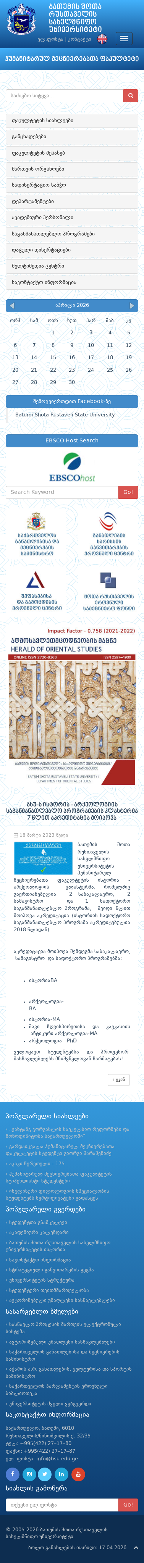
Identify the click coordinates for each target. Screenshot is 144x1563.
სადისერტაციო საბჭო (39, 185)
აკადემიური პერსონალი (42, 217)
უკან (119, 1079)
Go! (128, 492)
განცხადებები (29, 136)
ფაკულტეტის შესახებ (38, 153)
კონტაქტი (79, 39)
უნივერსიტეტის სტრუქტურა (41, 1280)
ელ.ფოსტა (50, 39)
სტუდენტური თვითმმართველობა (49, 1290)
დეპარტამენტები (33, 201)
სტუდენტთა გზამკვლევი (38, 1222)
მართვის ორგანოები (38, 169)
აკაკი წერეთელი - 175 (37, 1163)
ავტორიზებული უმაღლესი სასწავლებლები (62, 1300)
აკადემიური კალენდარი (39, 1232)
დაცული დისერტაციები (41, 250)
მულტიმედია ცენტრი (38, 266)
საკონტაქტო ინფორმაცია (44, 282)
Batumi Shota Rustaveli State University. (65, 415)
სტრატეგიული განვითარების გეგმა (51, 1270)
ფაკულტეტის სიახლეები (42, 120)
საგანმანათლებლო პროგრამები (53, 234)
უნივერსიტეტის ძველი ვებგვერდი (50, 1404)
